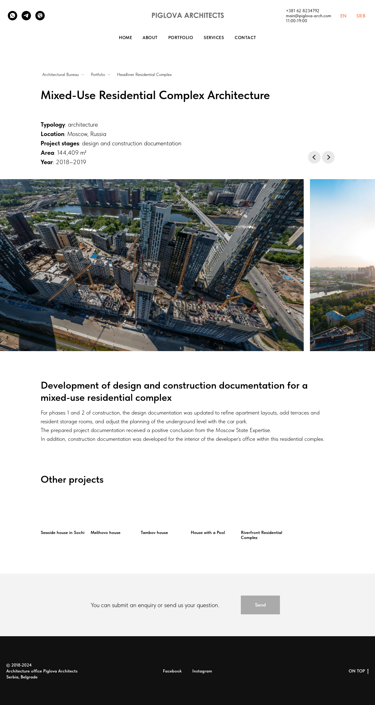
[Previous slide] (314, 157)
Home (125, 37)
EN (343, 16)
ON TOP (359, 671)
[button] (260, 605)
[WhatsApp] (12, 15)
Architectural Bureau (60, 74)
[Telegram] (26, 15)
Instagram (202, 670)
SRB (361, 16)
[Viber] (40, 15)
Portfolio (180, 37)
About (150, 37)
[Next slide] (328, 157)
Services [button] (214, 37)
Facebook (172, 670)
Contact (245, 37)
